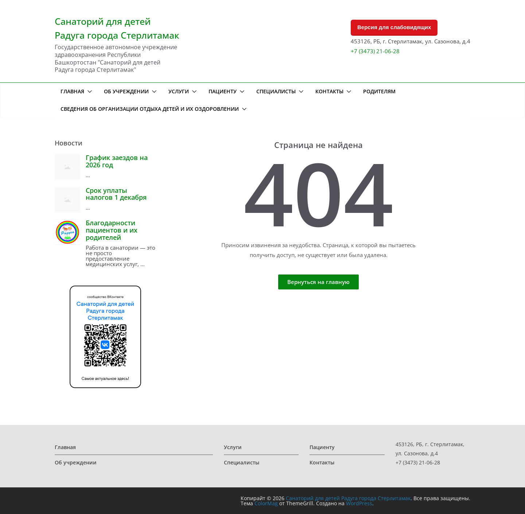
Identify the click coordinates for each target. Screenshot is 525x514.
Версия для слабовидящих (394, 27)
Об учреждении (126, 91)
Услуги (178, 91)
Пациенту (223, 91)
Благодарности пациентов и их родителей (111, 230)
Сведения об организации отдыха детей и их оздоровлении (150, 108)
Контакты (329, 91)
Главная (72, 91)
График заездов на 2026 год (117, 161)
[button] (88, 91)
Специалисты (276, 91)
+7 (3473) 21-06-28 (375, 51)
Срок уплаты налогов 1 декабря (116, 194)
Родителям (379, 91)
